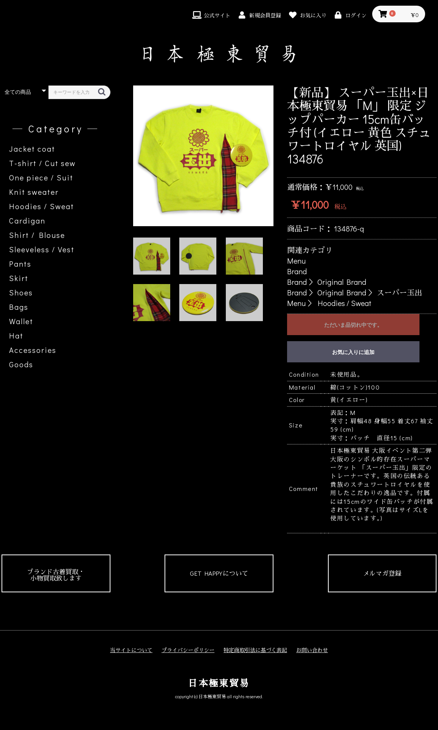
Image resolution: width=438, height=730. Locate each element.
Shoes (21, 292)
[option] (203, 155)
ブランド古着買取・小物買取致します (56, 574)
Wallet (21, 321)
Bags (18, 307)
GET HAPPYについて (219, 573)
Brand (297, 271)
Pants (20, 264)
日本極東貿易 (219, 683)
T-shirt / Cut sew (42, 163)
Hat (16, 335)
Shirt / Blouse (37, 235)
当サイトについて (131, 650)
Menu (296, 261)
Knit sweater (34, 192)
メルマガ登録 (382, 573)
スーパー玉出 (399, 292)
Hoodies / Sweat (41, 206)
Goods (21, 364)
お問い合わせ (312, 650)
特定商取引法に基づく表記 (255, 650)
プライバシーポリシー (188, 650)
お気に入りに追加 (353, 352)
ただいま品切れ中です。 (353, 325)
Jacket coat (32, 149)
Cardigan (27, 220)
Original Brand (341, 282)
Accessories (32, 350)
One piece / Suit (41, 177)
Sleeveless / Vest (42, 249)
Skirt (18, 278)
